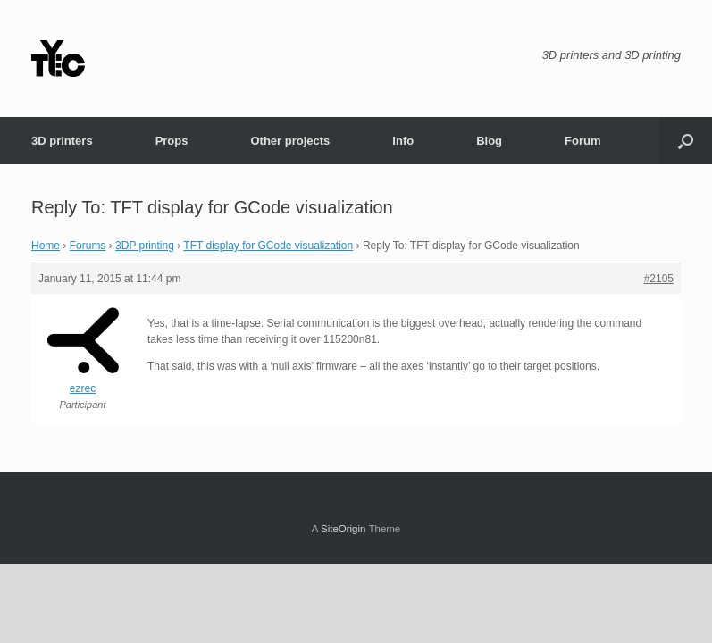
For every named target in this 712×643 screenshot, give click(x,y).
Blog (489, 140)
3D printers (62, 140)
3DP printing (144, 245)
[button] (685, 140)
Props (171, 140)
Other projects (290, 140)
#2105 (659, 278)
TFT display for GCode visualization (268, 245)
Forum (582, 140)
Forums (88, 245)
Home (45, 245)
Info (403, 140)
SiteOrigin (343, 528)
